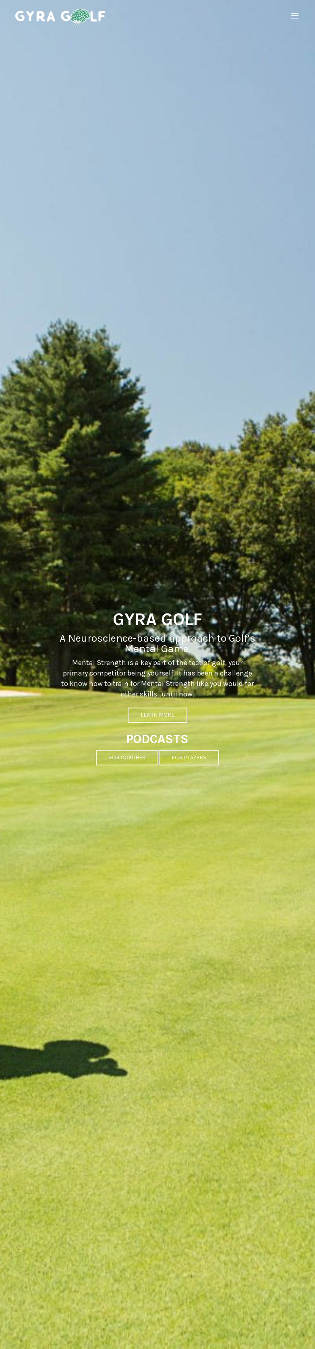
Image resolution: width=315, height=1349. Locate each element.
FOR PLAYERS (189, 769)
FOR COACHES (127, 769)
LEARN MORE (157, 726)
